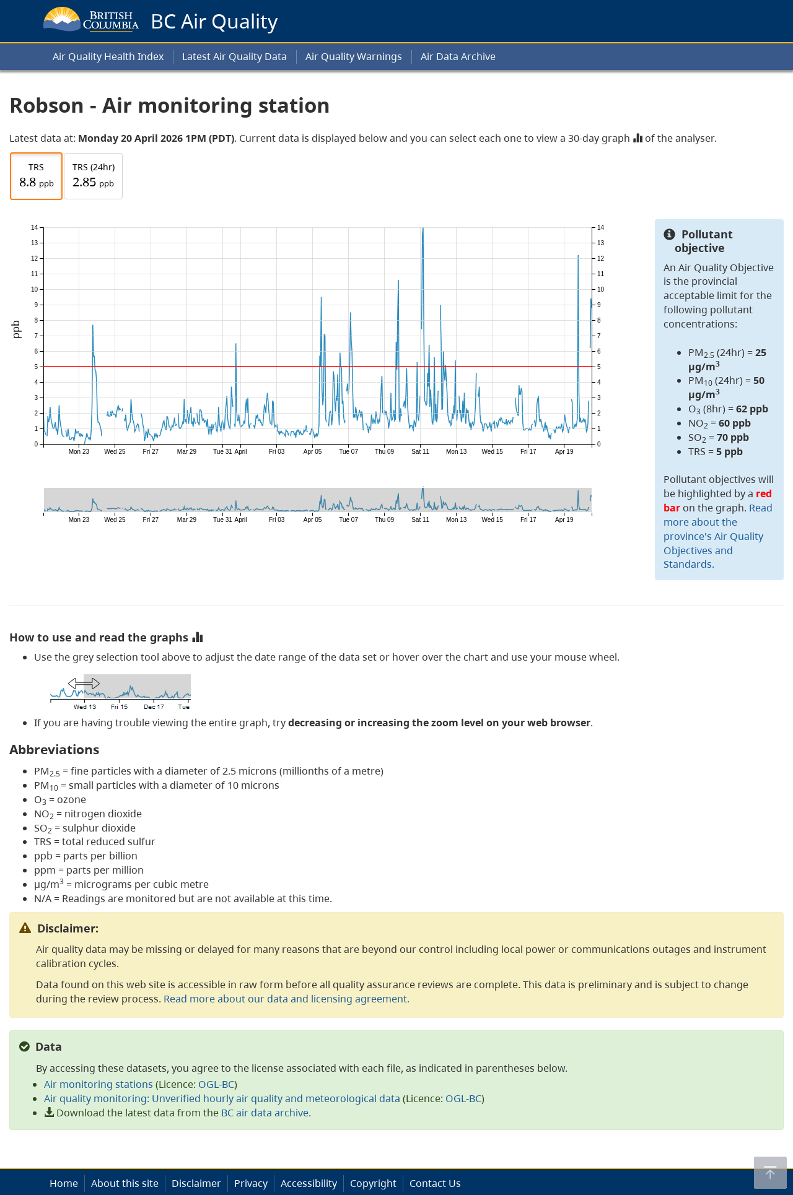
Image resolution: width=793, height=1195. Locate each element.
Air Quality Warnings (353, 56)
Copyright (373, 1183)
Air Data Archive (458, 56)
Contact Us (435, 1183)
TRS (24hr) (93, 176)
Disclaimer (196, 1183)
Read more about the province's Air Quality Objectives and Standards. (718, 536)
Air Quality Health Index (108, 56)
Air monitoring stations (98, 1084)
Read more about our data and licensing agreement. (287, 999)
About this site (125, 1183)
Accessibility (309, 1183)
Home (64, 1183)
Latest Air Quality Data (234, 56)
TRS (36, 176)
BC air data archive (265, 1112)
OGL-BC (216, 1084)
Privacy (251, 1183)
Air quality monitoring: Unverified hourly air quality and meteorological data (222, 1098)
